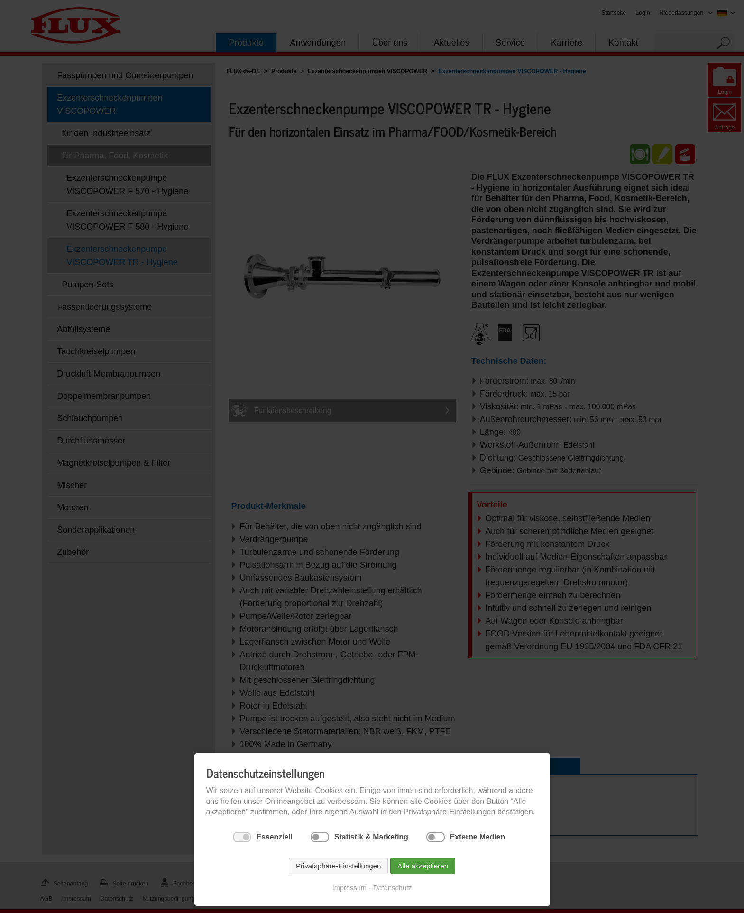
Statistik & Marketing (371, 837)
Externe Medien (477, 837)
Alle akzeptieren (422, 866)
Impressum (349, 888)
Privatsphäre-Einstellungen (338, 866)
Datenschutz (392, 888)
